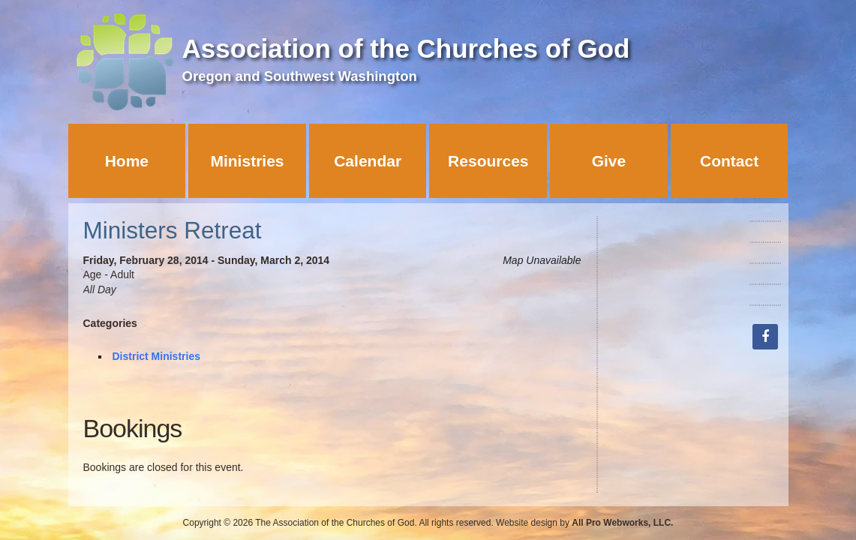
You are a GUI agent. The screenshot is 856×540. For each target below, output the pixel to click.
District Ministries (156, 356)
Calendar (367, 161)
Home (127, 161)
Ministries (247, 161)
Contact (729, 161)
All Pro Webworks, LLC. (622, 523)
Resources (488, 161)
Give (609, 161)
